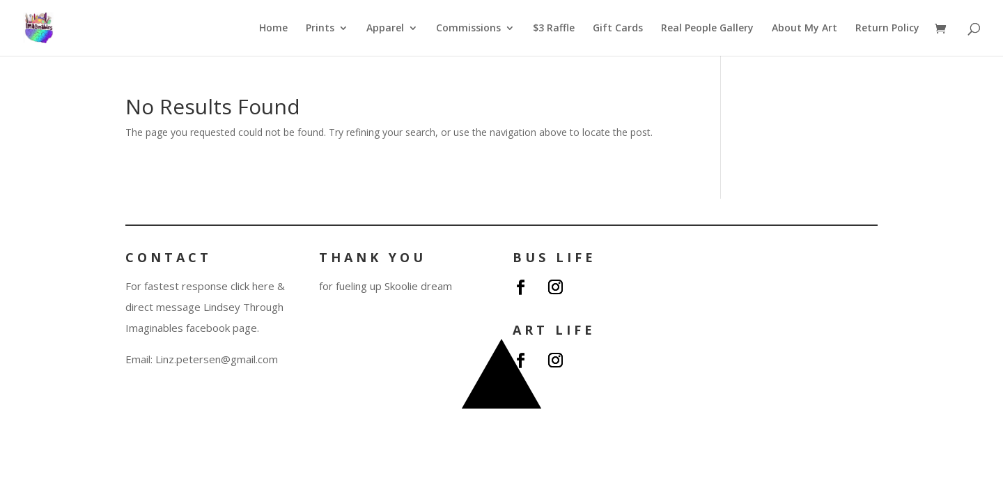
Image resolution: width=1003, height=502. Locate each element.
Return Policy (887, 28)
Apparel (385, 28)
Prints (320, 28)
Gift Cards (618, 28)
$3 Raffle (554, 28)
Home (273, 28)
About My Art (804, 28)
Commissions (468, 28)
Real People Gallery (707, 28)
